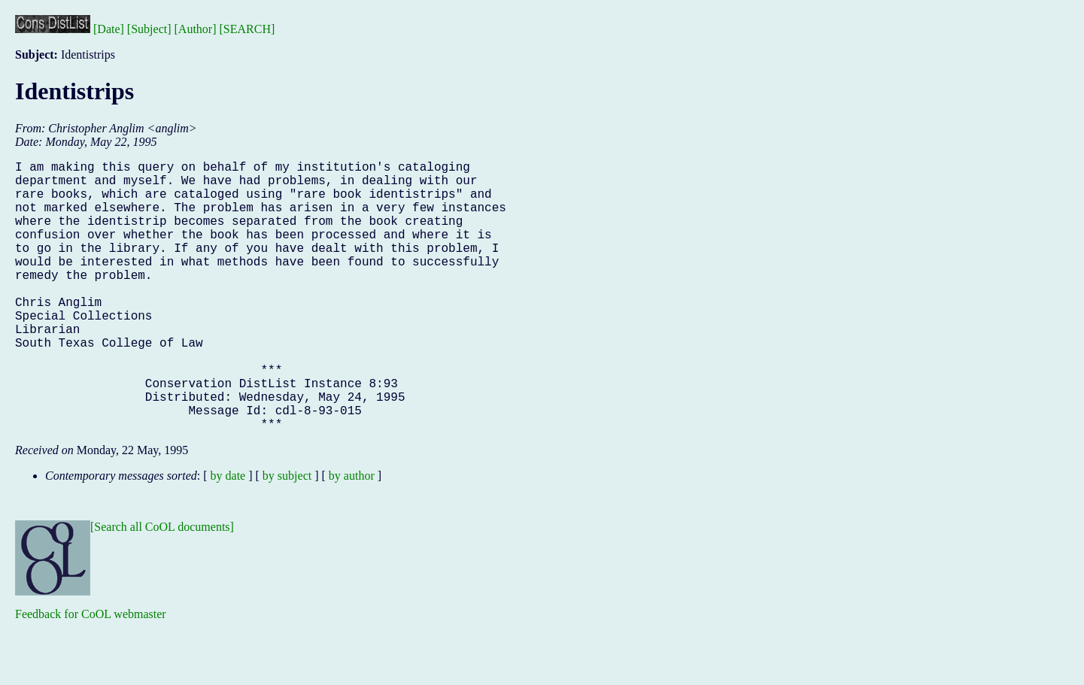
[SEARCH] (247, 29)
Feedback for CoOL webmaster (90, 674)
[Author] (196, 29)
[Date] (108, 29)
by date (228, 535)
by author (352, 535)
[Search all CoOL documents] (162, 586)
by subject (287, 535)
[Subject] (149, 29)
